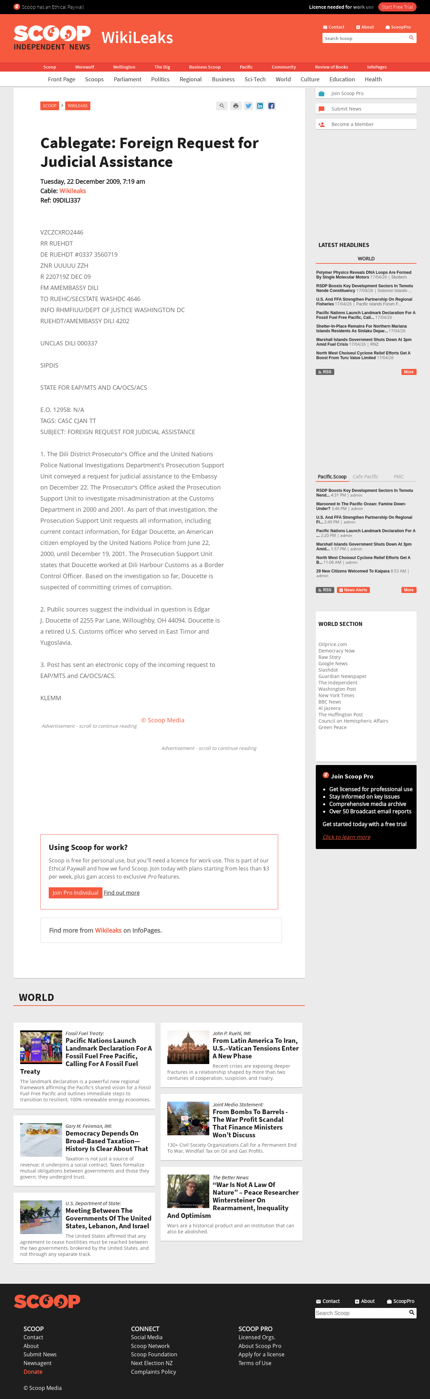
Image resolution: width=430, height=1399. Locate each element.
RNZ (374, 344)
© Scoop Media (43, 1388)
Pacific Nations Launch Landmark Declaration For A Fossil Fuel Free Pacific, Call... (366, 315)
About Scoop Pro (260, 1346)
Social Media (147, 1337)
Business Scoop (205, 67)
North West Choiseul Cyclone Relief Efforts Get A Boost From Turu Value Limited (363, 355)
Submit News (40, 1354)
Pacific (246, 67)
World (283, 79)
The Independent (337, 682)
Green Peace (332, 727)
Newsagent (38, 1363)
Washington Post (337, 689)
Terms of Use (255, 1363)
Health (373, 79)
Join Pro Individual (75, 892)
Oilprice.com (332, 644)
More (409, 372)
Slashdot (328, 670)
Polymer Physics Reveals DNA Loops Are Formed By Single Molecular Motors (364, 275)
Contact (33, 1337)
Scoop (49, 67)
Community (284, 67)
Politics (160, 79)
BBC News (329, 701)
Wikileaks (72, 191)
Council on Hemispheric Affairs (353, 721)
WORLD (36, 997)
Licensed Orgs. (257, 1337)
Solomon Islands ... (395, 290)
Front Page (61, 79)
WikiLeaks (78, 106)
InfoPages (377, 67)
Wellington (124, 67)
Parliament (127, 79)
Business (223, 79)
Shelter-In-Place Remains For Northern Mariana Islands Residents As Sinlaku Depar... (361, 328)
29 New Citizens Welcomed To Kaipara (353, 571)
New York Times (336, 695)
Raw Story (329, 657)
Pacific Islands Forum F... (378, 304)
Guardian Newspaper (342, 676)
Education (342, 79)
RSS (325, 372)
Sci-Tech (255, 79)
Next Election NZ (152, 1363)
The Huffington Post (340, 714)
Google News (333, 663)
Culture (310, 79)
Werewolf (84, 67)
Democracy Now (336, 650)
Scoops (94, 79)
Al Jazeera (329, 708)
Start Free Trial (397, 6)
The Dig (162, 67)
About (31, 1346)
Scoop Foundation (154, 1354)
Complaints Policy (153, 1371)
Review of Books (331, 67)
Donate (33, 1371)
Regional (191, 79)
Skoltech (399, 277)
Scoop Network (150, 1346)
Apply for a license (262, 1354)
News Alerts (353, 590)
